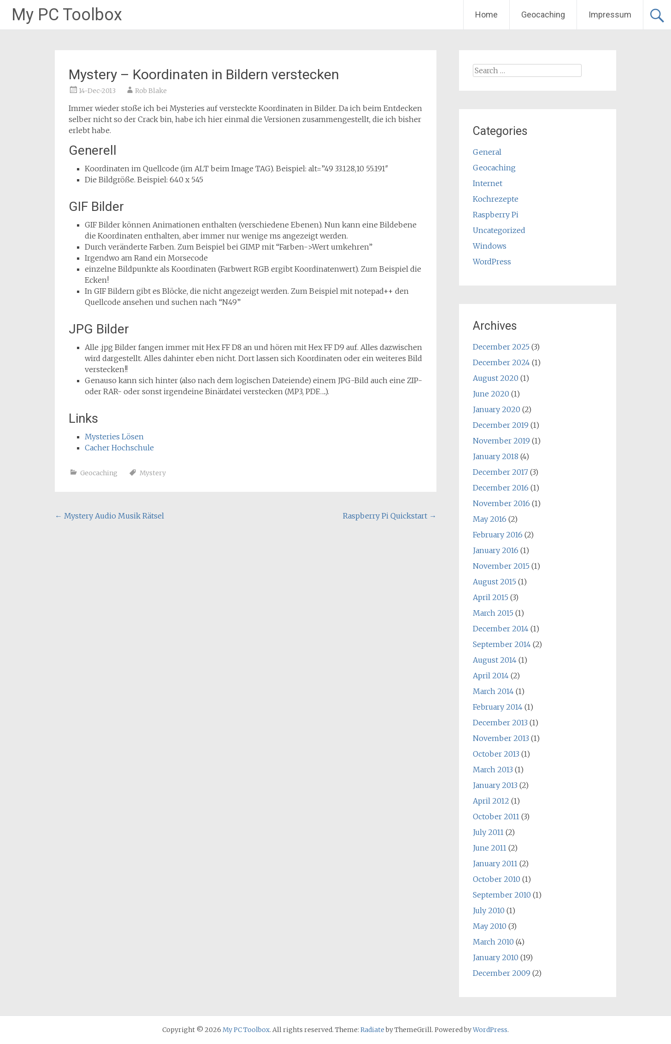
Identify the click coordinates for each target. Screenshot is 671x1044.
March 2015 (493, 613)
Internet (487, 183)
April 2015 (490, 597)
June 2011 (489, 847)
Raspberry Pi (495, 214)
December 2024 (501, 362)
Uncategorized (499, 230)
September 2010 (502, 894)
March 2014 (493, 691)
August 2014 (495, 660)
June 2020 (491, 393)
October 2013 (496, 753)
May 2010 (489, 926)
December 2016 (501, 487)
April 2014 (491, 675)
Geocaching (543, 14)
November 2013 (501, 738)
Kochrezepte (495, 199)
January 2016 (495, 550)
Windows (489, 246)
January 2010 (495, 957)
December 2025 (501, 346)
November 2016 (501, 503)
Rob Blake (151, 91)
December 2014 (501, 628)
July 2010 (489, 910)
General (487, 152)
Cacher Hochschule (119, 447)
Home (486, 14)
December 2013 (500, 722)
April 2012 (491, 800)
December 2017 (500, 472)
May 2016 (489, 519)
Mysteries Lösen (114, 436)
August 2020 (495, 378)
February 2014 (498, 707)
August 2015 (494, 581)
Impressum (610, 14)
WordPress (492, 261)
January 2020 (496, 409)
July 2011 (488, 832)
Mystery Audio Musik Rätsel (109, 515)
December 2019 (501, 425)
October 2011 (496, 816)
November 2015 (501, 566)
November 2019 (501, 440)
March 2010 (493, 941)
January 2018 (495, 456)
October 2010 (496, 879)
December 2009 (501, 973)
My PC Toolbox (67, 14)
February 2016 (498, 534)
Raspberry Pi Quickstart (389, 515)
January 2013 (495, 785)
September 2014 (502, 644)
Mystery (153, 473)
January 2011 (495, 863)
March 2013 (493, 769)
